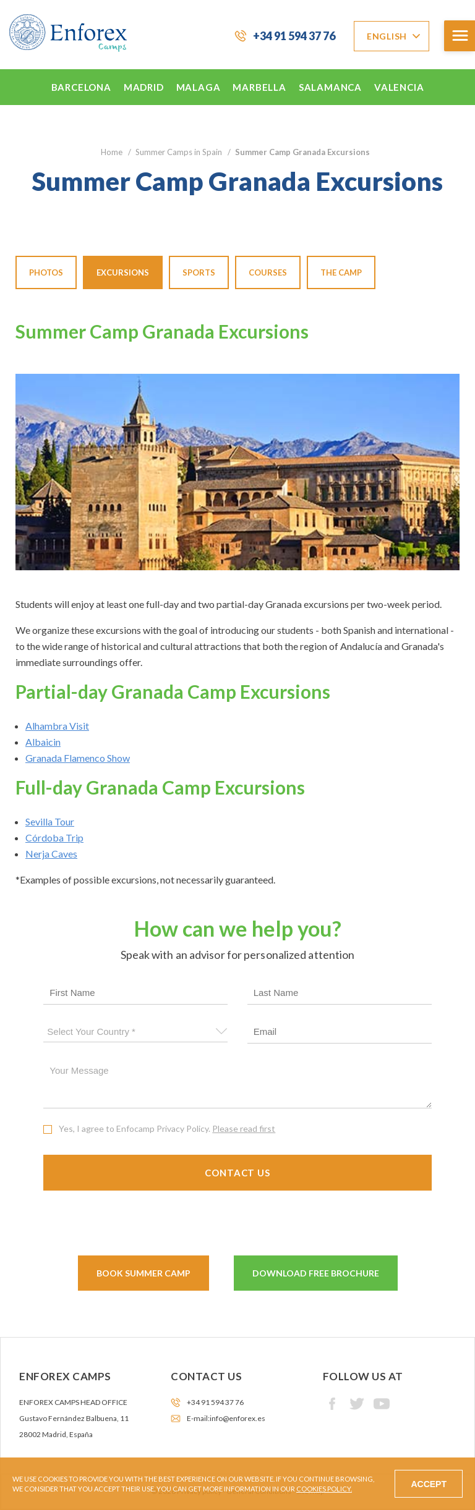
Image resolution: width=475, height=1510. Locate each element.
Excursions (122, 272)
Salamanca (330, 87)
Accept (429, 1484)
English (387, 36)
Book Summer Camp (143, 1273)
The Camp (341, 272)
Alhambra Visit (57, 726)
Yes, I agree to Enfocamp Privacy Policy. (167, 1128)
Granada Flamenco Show (77, 758)
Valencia (399, 87)
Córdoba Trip (54, 837)
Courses (268, 272)
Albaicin (43, 742)
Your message (237, 1083)
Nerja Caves (51, 853)
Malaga (198, 87)
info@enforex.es (237, 1418)
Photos (46, 272)
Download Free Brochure (315, 1273)
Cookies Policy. (324, 1489)
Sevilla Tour (49, 821)
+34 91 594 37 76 (294, 36)
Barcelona (81, 87)
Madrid (144, 87)
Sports (198, 272)
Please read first (243, 1128)
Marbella (259, 87)
